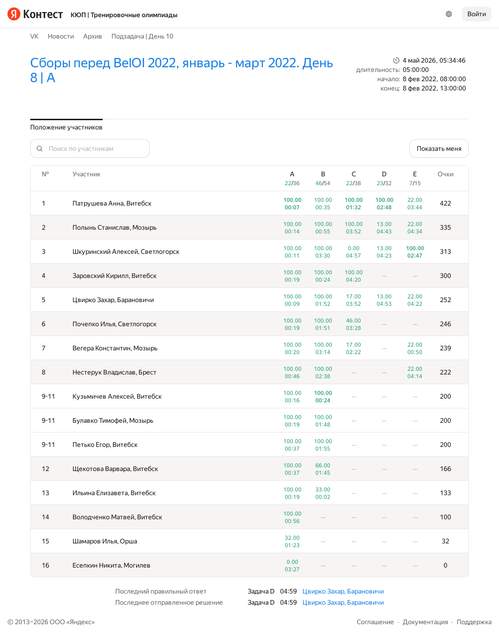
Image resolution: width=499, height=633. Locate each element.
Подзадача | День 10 (142, 36)
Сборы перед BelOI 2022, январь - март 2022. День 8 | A (181, 70)
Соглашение (375, 622)
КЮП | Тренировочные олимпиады (124, 15)
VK (34, 36)
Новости (61, 36)
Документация (425, 622)
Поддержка (474, 622)
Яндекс (81, 622)
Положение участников (66, 127)
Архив (92, 36)
